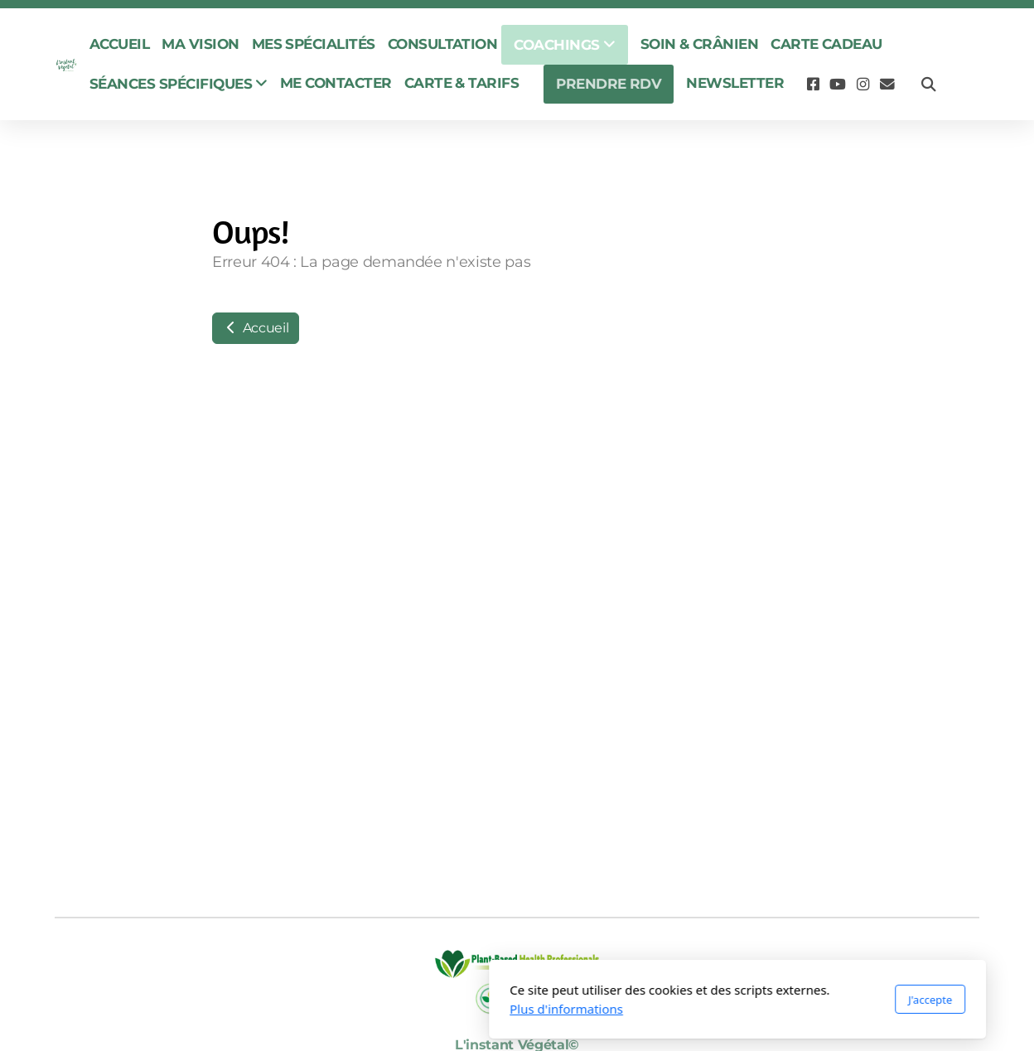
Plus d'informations (346, 1008)
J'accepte (710, 999)
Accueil (255, 328)
